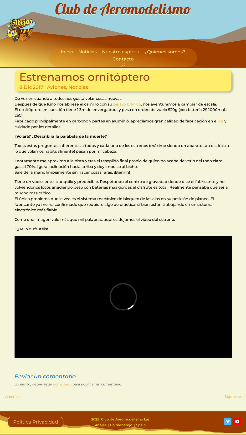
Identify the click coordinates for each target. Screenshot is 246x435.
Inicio (67, 52)
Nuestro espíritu (120, 52)
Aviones (56, 87)
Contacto (123, 59)
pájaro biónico (127, 104)
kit (220, 121)
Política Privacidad (35, 422)
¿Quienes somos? (165, 52)
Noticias (87, 52)
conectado (62, 384)
